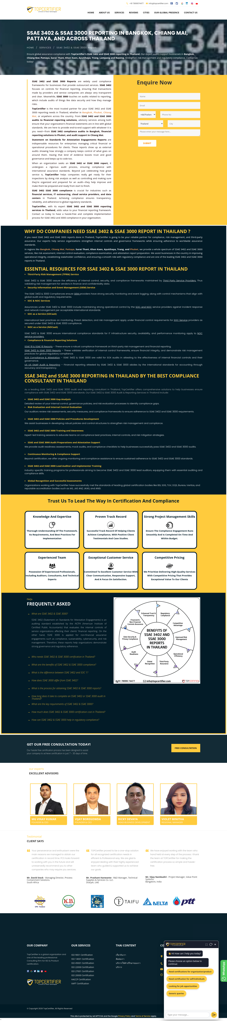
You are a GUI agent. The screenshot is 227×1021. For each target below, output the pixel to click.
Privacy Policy (124, 1016)
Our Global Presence (166, 12)
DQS (174, 485)
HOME (30, 47)
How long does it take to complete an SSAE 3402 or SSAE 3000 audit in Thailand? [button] (67, 696)
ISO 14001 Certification (82, 958)
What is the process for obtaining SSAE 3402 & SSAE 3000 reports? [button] (64, 688)
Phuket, (134, 249)
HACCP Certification (81, 979)
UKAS (87, 488)
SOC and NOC (144, 306)
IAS (71, 488)
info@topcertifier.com (157, 3)
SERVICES (45, 47)
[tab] (69, 614)
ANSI (98, 488)
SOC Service (181, 320)
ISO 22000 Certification (82, 967)
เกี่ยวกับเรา (121, 954)
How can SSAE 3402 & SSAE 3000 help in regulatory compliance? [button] (63, 720)
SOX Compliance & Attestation (42, 357)
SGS (164, 485)
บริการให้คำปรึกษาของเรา (128, 963)
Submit (147, 143)
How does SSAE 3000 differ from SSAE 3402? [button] (53, 680)
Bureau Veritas (186, 485)
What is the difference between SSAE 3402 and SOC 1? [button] (58, 673)
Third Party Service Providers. (179, 280)
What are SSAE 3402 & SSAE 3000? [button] (48, 614)
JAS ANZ (78, 488)
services (119, 12)
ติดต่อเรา (120, 958)
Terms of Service (142, 1016)
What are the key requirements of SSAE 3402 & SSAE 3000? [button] (60, 704)
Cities (146, 12)
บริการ (119, 967)
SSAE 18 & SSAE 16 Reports (39, 346)
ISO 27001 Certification (82, 971)
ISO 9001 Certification (82, 954)
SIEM (77, 293)
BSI (159, 485)
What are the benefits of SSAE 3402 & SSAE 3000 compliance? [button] (62, 665)
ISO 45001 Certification (82, 963)
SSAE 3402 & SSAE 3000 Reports (43, 350)
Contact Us (190, 12)
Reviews (133, 12)
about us (104, 12)
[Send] (214, 1015)
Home (91, 12)
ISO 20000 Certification (82, 975)
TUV (169, 485)
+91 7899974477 (136, 3)
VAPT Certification (80, 983)
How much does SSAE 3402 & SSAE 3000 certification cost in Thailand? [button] (66, 712)
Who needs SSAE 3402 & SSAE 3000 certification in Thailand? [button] (61, 657)
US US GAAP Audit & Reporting (42, 364)
